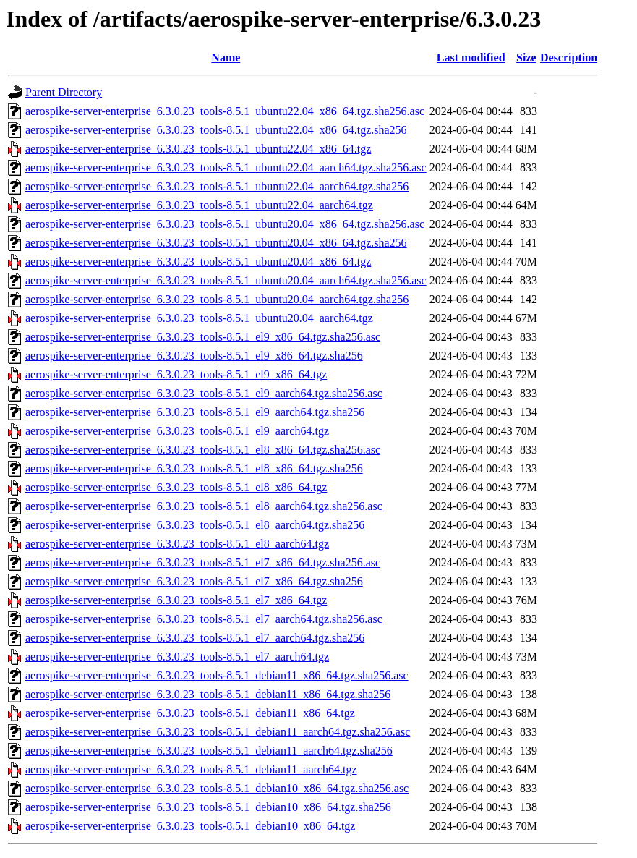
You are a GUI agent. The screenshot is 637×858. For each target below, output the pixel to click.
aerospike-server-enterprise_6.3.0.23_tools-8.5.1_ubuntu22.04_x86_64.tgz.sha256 (216, 130)
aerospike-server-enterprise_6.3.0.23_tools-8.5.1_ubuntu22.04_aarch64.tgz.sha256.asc (226, 167)
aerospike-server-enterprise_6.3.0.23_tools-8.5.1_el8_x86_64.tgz (176, 487)
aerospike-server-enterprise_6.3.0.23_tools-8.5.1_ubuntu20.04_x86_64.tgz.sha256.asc (224, 224)
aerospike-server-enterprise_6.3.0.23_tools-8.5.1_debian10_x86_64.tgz (190, 826)
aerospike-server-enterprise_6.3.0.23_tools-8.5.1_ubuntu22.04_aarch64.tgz (199, 205)
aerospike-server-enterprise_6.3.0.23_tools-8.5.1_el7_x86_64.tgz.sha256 (194, 581)
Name (225, 57)
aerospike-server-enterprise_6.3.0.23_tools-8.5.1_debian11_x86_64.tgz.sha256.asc (217, 675)
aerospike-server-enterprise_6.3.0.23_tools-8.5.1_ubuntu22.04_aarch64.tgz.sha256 (217, 186)
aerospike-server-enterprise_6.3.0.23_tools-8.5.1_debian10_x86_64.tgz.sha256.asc (217, 788)
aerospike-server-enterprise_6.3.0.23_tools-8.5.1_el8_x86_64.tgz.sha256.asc (202, 449)
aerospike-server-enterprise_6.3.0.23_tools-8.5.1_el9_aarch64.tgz (177, 431)
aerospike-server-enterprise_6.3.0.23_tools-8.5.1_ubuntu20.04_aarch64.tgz (199, 318)
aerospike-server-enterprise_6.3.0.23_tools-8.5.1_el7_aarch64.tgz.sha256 (194, 638)
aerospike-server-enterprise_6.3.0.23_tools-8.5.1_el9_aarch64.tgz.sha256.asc (203, 393)
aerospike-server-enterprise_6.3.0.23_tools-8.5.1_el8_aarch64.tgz (177, 544)
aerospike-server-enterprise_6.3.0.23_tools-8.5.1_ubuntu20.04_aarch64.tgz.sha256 (217, 299)
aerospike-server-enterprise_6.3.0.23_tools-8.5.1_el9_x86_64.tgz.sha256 (194, 355)
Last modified (471, 57)
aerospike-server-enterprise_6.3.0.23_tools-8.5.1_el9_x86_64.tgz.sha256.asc (202, 337)
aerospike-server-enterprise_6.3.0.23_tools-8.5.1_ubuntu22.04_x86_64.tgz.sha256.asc (224, 111)
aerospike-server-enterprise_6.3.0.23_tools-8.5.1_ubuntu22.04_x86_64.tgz (198, 149)
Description (568, 57)
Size (526, 57)
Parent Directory (63, 92)
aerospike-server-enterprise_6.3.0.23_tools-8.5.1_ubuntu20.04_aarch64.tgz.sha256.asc (226, 280)
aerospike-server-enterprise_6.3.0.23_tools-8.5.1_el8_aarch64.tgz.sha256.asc (203, 506)
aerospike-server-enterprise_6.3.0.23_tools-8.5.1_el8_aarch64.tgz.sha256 (194, 525)
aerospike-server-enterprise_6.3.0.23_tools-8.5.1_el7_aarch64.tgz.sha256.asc (203, 619)
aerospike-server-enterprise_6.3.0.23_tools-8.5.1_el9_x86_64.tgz (176, 374)
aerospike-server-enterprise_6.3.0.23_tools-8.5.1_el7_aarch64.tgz (177, 656)
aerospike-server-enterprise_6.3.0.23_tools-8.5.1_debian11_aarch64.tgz (190, 769)
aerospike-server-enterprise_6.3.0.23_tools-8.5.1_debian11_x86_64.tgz (190, 713)
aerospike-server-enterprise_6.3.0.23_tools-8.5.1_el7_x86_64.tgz (176, 600)
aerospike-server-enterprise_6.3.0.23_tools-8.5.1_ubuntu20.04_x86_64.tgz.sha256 (216, 243)
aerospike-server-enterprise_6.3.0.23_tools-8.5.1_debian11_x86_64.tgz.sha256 (207, 694)
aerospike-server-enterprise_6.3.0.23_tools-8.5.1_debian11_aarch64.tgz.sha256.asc (217, 732)
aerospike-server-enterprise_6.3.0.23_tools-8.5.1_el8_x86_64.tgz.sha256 (194, 468)
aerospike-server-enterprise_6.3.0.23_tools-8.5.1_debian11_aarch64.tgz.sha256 (209, 750)
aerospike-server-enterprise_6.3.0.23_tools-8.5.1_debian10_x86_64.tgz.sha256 (208, 807)
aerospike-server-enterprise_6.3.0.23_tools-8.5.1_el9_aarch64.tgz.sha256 (194, 412)
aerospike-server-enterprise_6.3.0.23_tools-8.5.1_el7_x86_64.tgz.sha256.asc (202, 562)
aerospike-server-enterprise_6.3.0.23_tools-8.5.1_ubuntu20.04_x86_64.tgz (198, 261)
